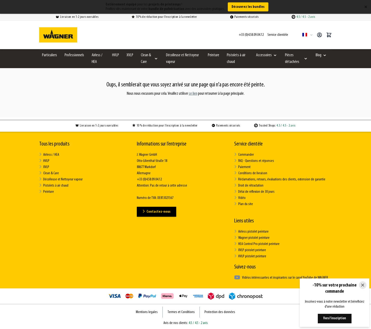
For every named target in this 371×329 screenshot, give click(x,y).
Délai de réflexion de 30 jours (254, 192)
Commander (244, 155)
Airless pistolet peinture (251, 232)
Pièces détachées (292, 58)
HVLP (115, 55)
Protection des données (220, 312)
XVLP (130, 55)
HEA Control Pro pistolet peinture (257, 244)
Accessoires (264, 55)
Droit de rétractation (248, 185)
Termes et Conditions (181, 312)
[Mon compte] (319, 35)
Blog (318, 55)
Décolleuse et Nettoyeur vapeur (182, 58)
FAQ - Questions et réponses (254, 161)
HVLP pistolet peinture (250, 256)
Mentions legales (147, 312)
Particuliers (49, 55)
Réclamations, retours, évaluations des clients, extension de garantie (279, 179)
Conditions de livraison (250, 173)
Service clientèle (248, 144)
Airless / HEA (97, 58)
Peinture (213, 55)
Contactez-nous (157, 212)
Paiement (242, 167)
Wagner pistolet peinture (252, 238)
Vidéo (240, 198)
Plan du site (243, 204)
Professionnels (74, 55)
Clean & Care (146, 58)
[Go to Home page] (58, 34)
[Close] (362, 285)
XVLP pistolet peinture (250, 250)
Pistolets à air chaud (236, 58)
